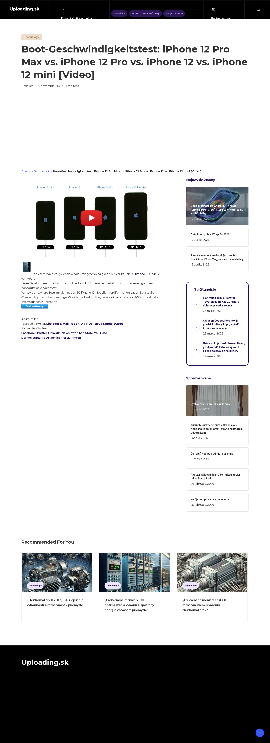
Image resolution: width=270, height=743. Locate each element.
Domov (26, 171)
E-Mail (64, 323)
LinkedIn (52, 323)
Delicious (95, 323)
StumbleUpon (113, 323)
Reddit (74, 323)
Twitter (42, 333)
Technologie (42, 171)
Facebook (28, 333)
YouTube (100, 333)
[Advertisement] (135, 128)
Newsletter (69, 333)
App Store (86, 333)
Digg (84, 323)
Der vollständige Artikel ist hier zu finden (51, 337)
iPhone (140, 274)
